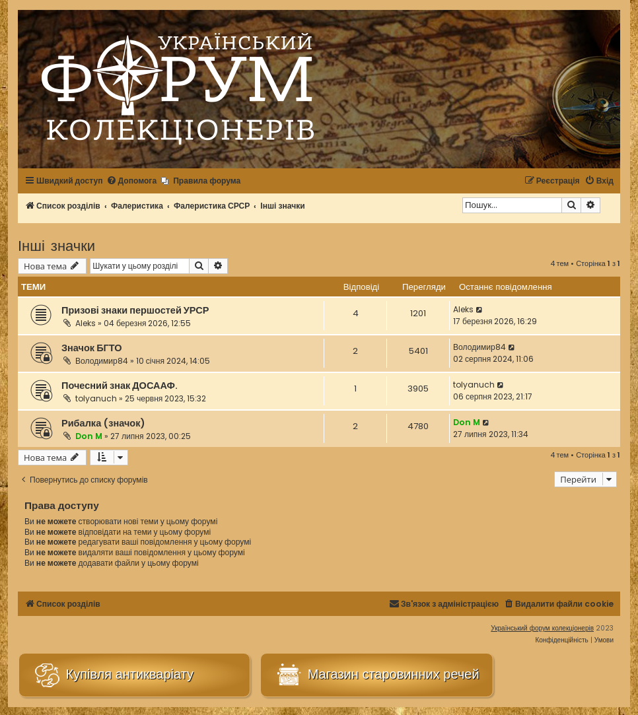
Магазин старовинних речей (376, 675)
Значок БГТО (91, 348)
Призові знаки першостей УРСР (135, 310)
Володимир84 (101, 360)
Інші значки (56, 244)
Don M (88, 436)
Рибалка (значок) (103, 423)
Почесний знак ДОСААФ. (119, 385)
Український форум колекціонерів (542, 628)
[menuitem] (131, 181)
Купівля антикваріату (113, 675)
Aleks (85, 323)
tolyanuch (96, 398)
